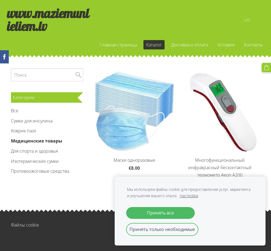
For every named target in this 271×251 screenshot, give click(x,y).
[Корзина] (266, 67)
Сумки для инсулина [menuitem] (31, 124)
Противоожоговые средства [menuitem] (40, 175)
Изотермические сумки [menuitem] (35, 164)
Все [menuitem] (14, 114)
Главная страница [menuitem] (114, 46)
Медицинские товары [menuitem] (36, 144)
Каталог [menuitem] (150, 46)
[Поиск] (47, 78)
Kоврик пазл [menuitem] (23, 134)
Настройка (189, 195)
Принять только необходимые (162, 229)
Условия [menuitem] (221, 46)
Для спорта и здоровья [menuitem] (34, 155)
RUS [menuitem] (254, 21)
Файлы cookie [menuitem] (25, 228)
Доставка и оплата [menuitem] (185, 46)
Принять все (160, 213)
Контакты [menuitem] (249, 46)
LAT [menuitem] (243, 21)
